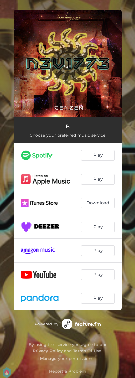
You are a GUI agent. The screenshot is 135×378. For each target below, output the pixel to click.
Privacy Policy (48, 350)
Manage (48, 358)
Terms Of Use (87, 350)
